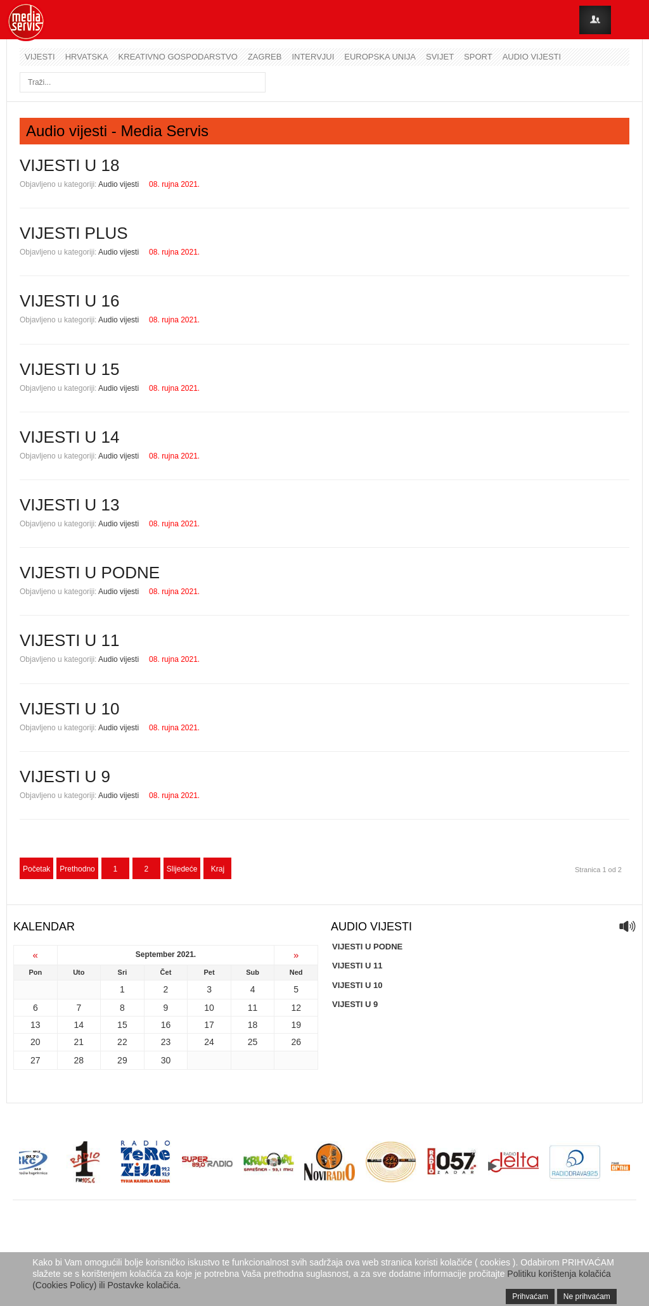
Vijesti (40, 56)
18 (253, 1025)
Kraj (217, 869)
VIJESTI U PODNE (90, 572)
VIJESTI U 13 (70, 504)
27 (35, 1060)
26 (296, 1042)
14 (79, 1025)
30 (166, 1060)
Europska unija (380, 56)
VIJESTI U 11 (70, 640)
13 (35, 1025)
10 (209, 1008)
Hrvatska (86, 56)
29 (122, 1060)
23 (166, 1042)
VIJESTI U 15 (70, 369)
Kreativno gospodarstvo (178, 56)
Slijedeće (182, 869)
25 (253, 1042)
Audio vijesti (532, 56)
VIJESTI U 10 (70, 708)
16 (166, 1025)
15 (122, 1025)
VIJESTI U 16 (70, 300)
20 (35, 1042)
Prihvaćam (530, 1296)
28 (79, 1060)
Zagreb (264, 56)
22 (122, 1042)
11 (253, 1008)
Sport (478, 56)
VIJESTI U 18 (70, 165)
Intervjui (313, 56)
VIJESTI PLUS (74, 233)
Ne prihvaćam (586, 1296)
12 (296, 1008)
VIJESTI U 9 (65, 776)
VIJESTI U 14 (70, 437)
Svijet (440, 56)
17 (209, 1025)
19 (296, 1025)
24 (209, 1042)
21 (79, 1042)
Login (595, 20)
